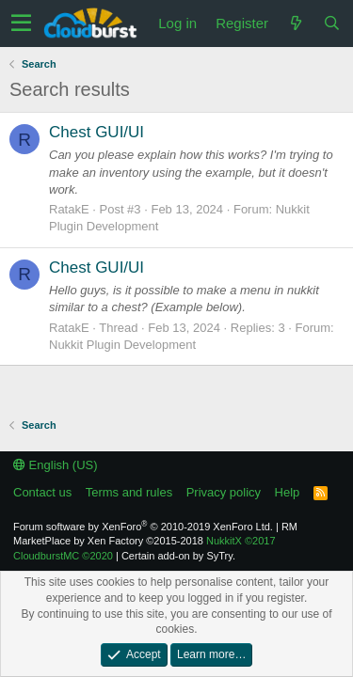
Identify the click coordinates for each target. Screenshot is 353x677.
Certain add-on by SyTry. (178, 555)
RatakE (69, 209)
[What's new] (295, 23)
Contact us (42, 492)
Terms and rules (129, 492)
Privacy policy (223, 492)
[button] (21, 23)
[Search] (331, 23)
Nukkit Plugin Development (122, 345)
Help (287, 492)
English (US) (55, 465)
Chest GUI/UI (96, 132)
